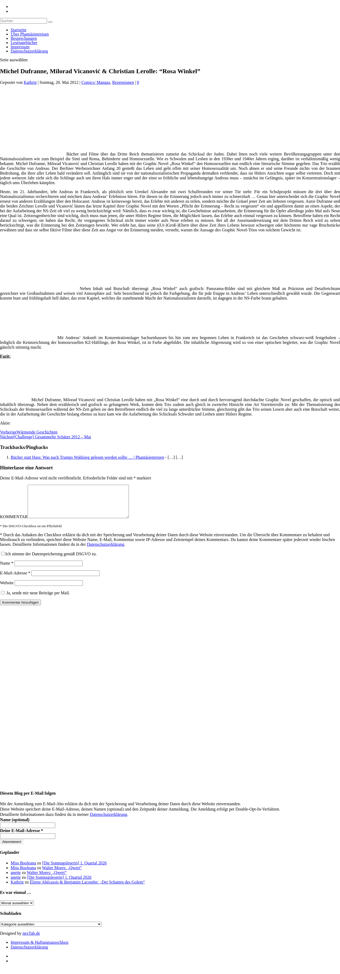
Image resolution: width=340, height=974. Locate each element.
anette (16, 879)
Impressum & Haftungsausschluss (40, 948)
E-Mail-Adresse (15, 579)
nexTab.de (31, 939)
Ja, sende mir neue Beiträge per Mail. (35, 599)
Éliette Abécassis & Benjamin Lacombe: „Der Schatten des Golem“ (87, 888)
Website (7, 589)
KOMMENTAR (14, 523)
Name (6, 569)
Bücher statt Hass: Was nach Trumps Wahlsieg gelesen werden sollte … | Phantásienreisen (87, 457)
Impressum (20, 47)
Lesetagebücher (24, 42)
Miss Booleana (23, 869)
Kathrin (30, 82)
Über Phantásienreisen (30, 34)
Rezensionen (123, 82)
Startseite (19, 30)
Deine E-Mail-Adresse (21, 837)
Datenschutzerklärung (29, 51)
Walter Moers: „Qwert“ (62, 874)
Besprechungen (24, 38)
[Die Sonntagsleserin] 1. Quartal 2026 (74, 869)
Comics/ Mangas (95, 82)
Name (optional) (14, 826)
